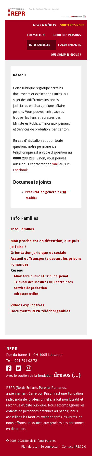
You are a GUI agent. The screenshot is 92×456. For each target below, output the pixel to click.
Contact (67, 446)
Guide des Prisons (67, 35)
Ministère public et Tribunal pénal (41, 276)
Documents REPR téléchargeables (40, 311)
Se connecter (49, 446)
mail (55, 164)
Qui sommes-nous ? (66, 54)
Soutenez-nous (72, 25)
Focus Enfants (69, 45)
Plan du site (29, 446)
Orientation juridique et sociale (38, 253)
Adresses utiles (26, 294)
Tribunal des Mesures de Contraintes (43, 282)
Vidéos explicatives (27, 305)
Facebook (20, 170)
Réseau (17, 270)
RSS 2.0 (81, 446)
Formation (36, 35)
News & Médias (44, 25)
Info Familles (39, 45)
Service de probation (30, 288)
